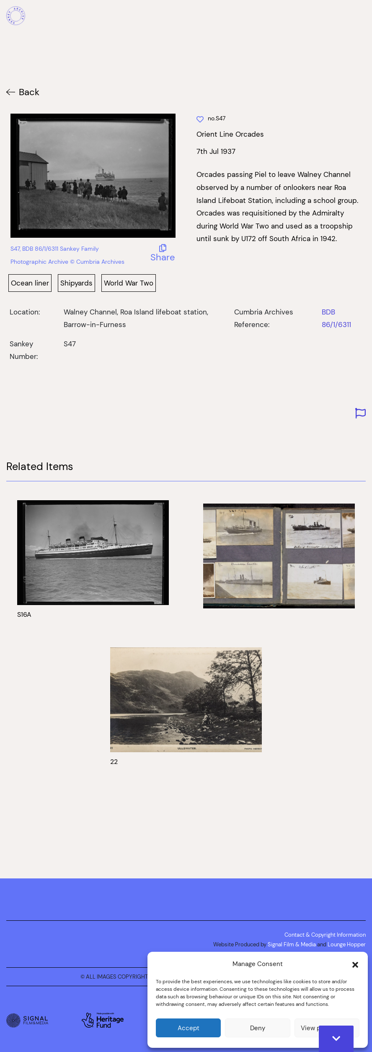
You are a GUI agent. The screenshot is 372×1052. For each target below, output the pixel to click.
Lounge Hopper (347, 944)
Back (29, 92)
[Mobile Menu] (361, 16)
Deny (257, 1028)
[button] (355, 964)
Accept (188, 1028)
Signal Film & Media (292, 944)
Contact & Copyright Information (325, 934)
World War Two (128, 283)
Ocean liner (30, 283)
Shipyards (76, 283)
